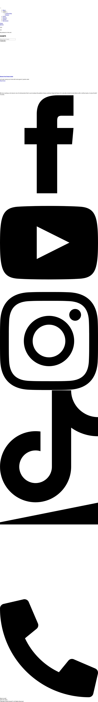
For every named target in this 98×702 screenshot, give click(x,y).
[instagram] (49, 389)
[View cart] (2, 24)
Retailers (5, 18)
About (4, 10)
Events (4, 16)
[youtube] (49, 291)
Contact (4, 19)
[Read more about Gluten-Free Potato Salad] (2, 80)
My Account (5, 20)
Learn (4, 12)
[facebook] (49, 193)
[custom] (49, 502)
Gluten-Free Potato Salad (6, 76)
